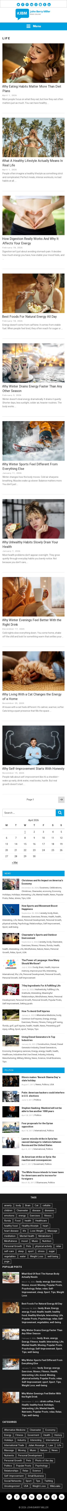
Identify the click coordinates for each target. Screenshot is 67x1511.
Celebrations (55, 887)
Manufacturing (9, 1058)
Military (20, 1058)
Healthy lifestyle (30, 1225)
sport (23, 1029)
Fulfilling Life (53, 989)
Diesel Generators (48, 1047)
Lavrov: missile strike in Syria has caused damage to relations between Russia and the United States (41, 1142)
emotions (9, 1215)
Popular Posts (54, 1000)
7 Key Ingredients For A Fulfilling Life (41, 985)
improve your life (38, 971)
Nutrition (46, 1241)
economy (47, 891)
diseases (26, 916)
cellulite (47, 1205)
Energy (46, 1019)
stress (18, 898)
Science (41, 1058)
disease (36, 1210)
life (16, 974)
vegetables (10, 1256)
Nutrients (27, 1411)
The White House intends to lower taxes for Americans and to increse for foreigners (43, 1175)
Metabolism (44, 1236)
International (8, 974)
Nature (40, 949)
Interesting (26, 894)
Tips (23, 898)
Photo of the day (44, 1460)
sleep (21, 1251)
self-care (9, 1251)
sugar (52, 1251)
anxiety (43, 913)
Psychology (23, 923)
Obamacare (41, 1182)
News (52, 894)
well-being (13, 927)
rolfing (11, 1029)
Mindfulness (30, 949)
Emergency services (21, 1051)
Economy (56, 891)
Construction (43, 1044)
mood (24, 1241)
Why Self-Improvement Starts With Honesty (33, 769)
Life (33, 894)
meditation (9, 1236)
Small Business (53, 1058)
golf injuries (19, 1025)
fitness (44, 916)
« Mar (15, 862)
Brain (55, 913)
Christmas (26, 891)
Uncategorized (12, 1486)
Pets (28, 1246)
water (23, 1256)
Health (51, 916)
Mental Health (42, 894)
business (44, 887)
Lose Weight (36, 1230)
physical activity (9, 923)
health (58, 916)
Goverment (39, 1164)
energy (53, 1019)
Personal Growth (53, 920)
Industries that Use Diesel (25, 1054)
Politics (45, 1084)
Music (35, 1241)
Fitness (42, 945)
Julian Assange (36, 1445)
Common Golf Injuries (32, 1019)
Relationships (36, 923)
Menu (33, 26)
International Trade (14, 1445)
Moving (41, 1285)
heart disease (11, 1230)
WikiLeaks (55, 1486)
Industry (41, 1054)
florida (49, 945)
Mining (27, 1058)
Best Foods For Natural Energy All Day (29, 317)
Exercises (35, 916)
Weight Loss (36, 1256)
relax (58, 1246)
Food (18, 1220)
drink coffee (46, 1401)
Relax (11, 898)
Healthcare (7, 1054)
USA (28, 898)
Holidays (6, 894)
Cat (36, 1205)
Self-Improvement (51, 923)
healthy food (11, 1225)
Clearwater (37, 891)
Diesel (53, 1044)
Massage (52, 1230)
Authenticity (40, 989)
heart (45, 1225)
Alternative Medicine (45, 1015)
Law (51, 1445)
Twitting (48, 1480)
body (50, 913)
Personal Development (34, 920)
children (8, 1210)
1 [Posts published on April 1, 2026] (25, 831)
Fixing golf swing (54, 1022)
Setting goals (26, 1003)
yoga (6, 1261)
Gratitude (26, 993)
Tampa (30, 1029)
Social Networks (12, 1480)
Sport (5, 927)
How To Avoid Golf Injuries (36, 1011)
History (58, 1435)
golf (11, 1025)
